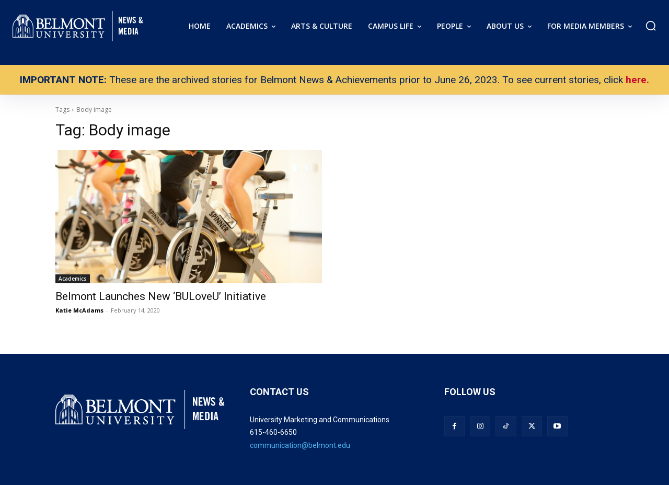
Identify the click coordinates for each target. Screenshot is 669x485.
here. (637, 80)
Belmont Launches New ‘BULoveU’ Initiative (160, 296)
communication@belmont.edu (300, 445)
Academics (73, 278)
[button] (650, 25)
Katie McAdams (79, 310)
